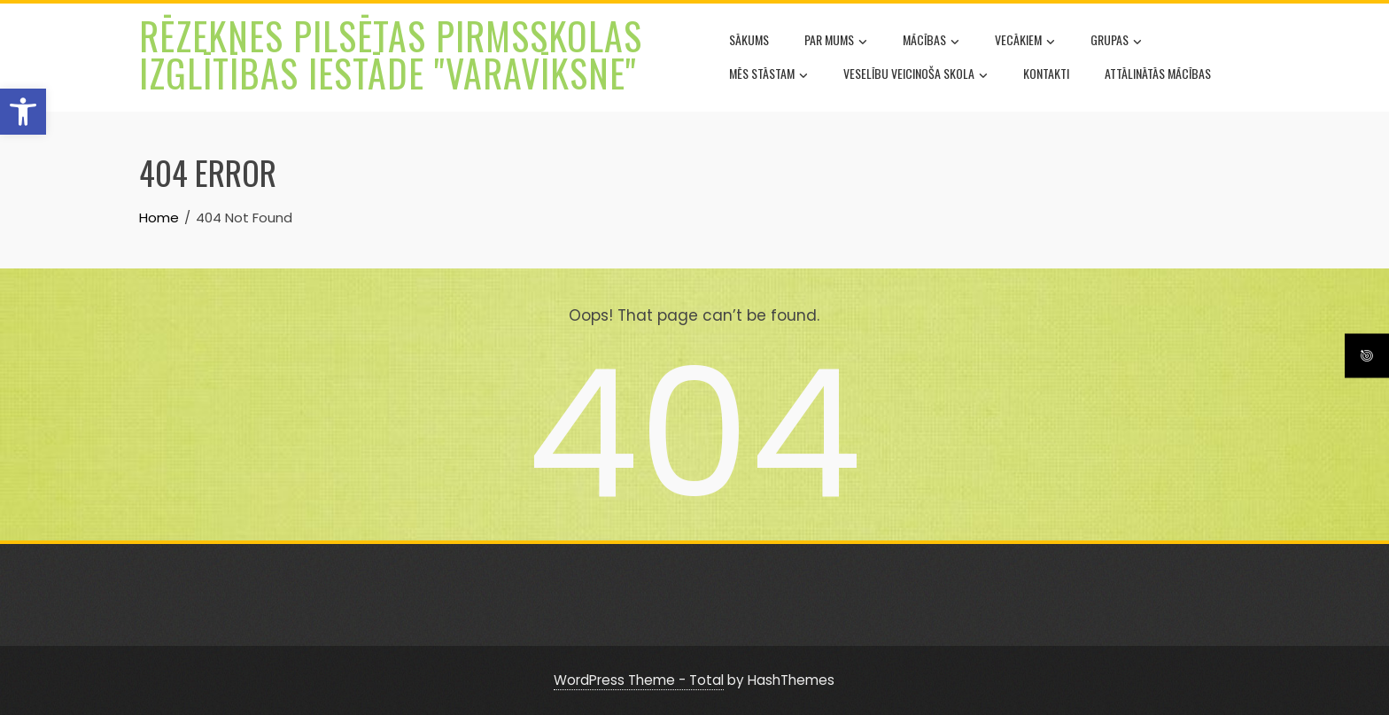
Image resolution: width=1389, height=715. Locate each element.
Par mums (835, 42)
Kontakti (1046, 73)
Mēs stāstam (768, 75)
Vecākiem (1025, 42)
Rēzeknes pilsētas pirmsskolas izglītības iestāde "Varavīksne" (390, 54)
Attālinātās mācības (1158, 73)
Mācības (931, 42)
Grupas (1116, 42)
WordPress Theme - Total (639, 680)
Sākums (749, 39)
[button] (23, 112)
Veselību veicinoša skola (915, 75)
